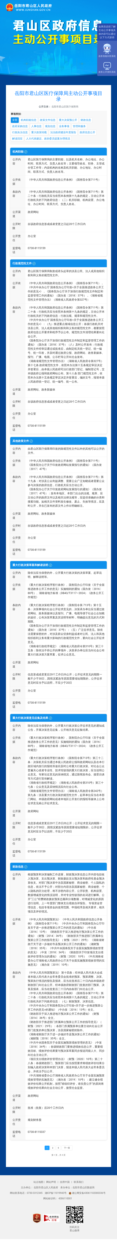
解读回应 (17, 139)
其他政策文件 (22, 441)
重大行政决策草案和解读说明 (32, 565)
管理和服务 (82, 126)
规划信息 (52, 126)
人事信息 (37, 126)
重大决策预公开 (70, 120)
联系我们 (78, 1183)
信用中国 (65, 1183)
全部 (15, 120)
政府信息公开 (91, 133)
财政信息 (89, 120)
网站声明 (51, 1183)
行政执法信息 (20, 133)
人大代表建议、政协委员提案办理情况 (50, 139)
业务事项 (66, 126)
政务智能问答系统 (107, 50)
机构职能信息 (29, 120)
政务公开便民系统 (107, 67)
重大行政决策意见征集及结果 (32, 718)
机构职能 (19, 152)
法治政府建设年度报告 (66, 133)
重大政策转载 (40, 133)
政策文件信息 (49, 120)
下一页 (67, 1149)
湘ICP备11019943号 (56, 1194)
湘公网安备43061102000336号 (87, 1194)
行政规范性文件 (23, 264)
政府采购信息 (20, 126)
